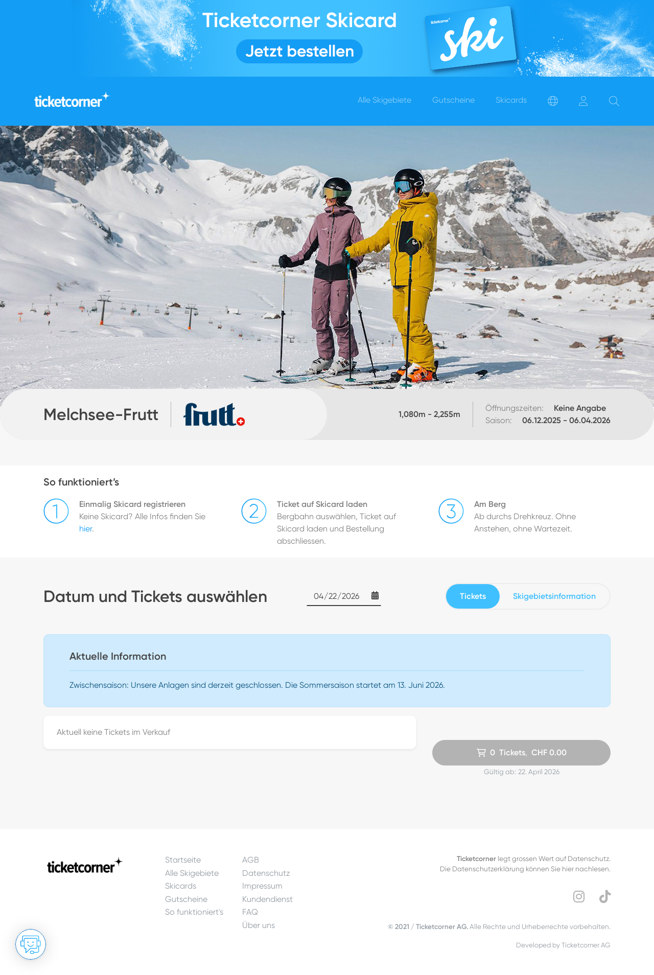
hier (85, 528)
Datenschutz (266, 873)
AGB (250, 860)
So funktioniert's (194, 912)
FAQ (250, 912)
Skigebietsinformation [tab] (554, 596)
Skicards (180, 886)
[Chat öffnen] (30, 944)
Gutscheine (186, 899)
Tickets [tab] (473, 596)
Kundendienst (267, 899)
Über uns (258, 925)
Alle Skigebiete (192, 873)
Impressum (262, 886)
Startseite (183, 860)
